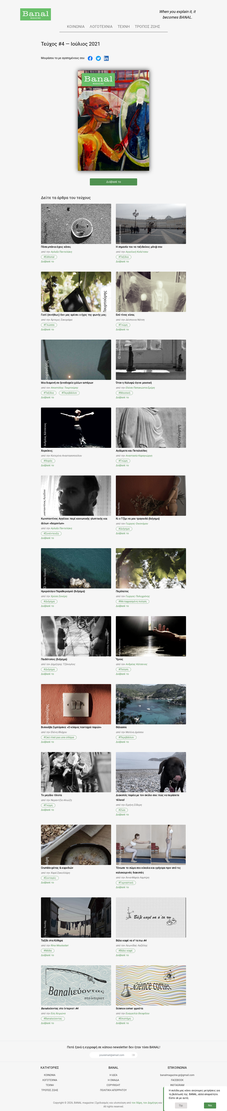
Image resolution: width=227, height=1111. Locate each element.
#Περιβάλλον (69, 392)
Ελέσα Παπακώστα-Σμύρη (140, 387)
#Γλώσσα (49, 324)
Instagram (177, 1085)
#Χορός (48, 460)
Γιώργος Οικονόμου (136, 523)
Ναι (210, 1105)
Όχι (181, 1105)
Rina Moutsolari (59, 945)
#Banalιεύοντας (53, 1018)
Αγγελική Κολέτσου (136, 251)
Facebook (177, 1080)
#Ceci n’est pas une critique (59, 737)
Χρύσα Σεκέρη (59, 596)
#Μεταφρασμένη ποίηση (133, 601)
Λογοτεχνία (101, 26)
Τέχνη (124, 26)
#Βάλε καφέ (126, 950)
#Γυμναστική (126, 882)
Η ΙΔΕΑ (113, 1075)
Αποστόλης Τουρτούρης (64, 387)
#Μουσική (124, 392)
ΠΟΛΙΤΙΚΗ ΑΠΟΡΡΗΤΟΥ (113, 1090)
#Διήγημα (124, 528)
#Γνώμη (123, 324)
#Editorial (49, 256)
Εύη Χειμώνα (58, 1013)
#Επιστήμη (125, 1018)
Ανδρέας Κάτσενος (136, 664)
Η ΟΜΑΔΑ (113, 1080)
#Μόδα (48, 950)
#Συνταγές (50, 877)
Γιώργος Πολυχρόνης (137, 596)
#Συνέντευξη (51, 533)
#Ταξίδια (124, 256)
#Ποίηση (123, 669)
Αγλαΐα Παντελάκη (61, 251)
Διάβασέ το (113, 181)
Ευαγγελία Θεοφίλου (137, 1013)
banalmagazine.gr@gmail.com (177, 1075)
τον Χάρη (137, 1102)
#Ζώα (122, 810)
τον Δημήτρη (150, 1102)
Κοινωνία (76, 26)
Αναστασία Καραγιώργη (138, 455)
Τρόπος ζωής (147, 26)
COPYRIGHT (113, 1085)
